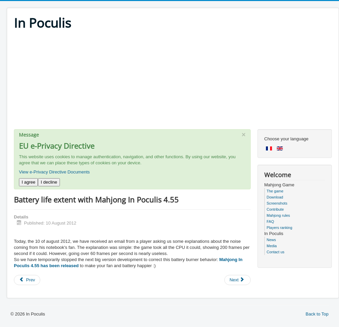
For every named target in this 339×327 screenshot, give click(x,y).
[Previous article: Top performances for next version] (27, 280)
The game (275, 191)
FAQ (270, 221)
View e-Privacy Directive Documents (54, 171)
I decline (49, 182)
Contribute (275, 209)
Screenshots (277, 203)
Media (272, 246)
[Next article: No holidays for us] (237, 280)
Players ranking (279, 228)
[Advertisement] (173, 81)
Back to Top (317, 314)
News (271, 240)
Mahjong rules (278, 215)
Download (275, 197)
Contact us (276, 252)
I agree (28, 182)
